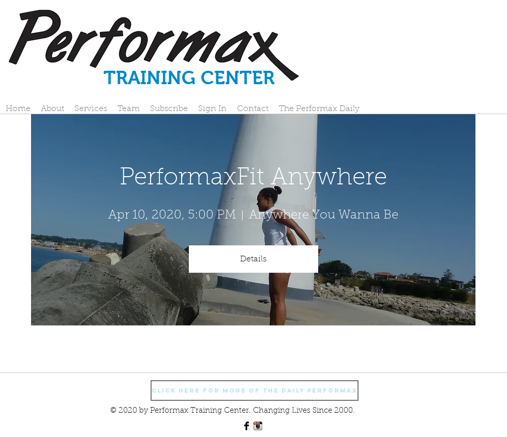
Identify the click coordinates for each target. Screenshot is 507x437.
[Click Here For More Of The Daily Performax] (255, 390)
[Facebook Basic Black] (246, 426)
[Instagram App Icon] (258, 426)
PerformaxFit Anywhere (253, 179)
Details (253, 259)
